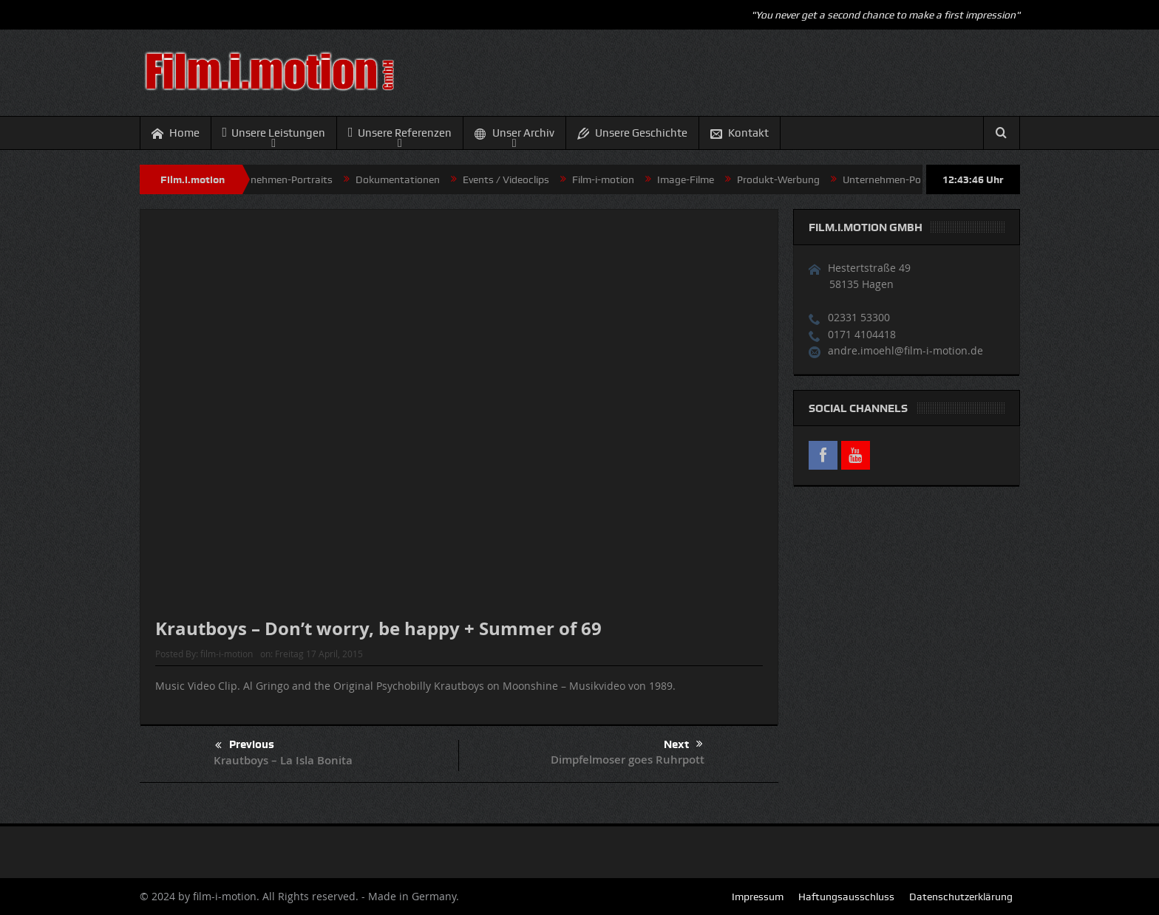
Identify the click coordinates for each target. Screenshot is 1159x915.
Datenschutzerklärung (961, 896)
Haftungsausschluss (846, 896)
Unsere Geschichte (632, 133)
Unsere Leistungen (274, 132)
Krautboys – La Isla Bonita (283, 760)
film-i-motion (226, 653)
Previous (244, 746)
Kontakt (739, 133)
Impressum (758, 896)
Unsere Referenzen (400, 132)
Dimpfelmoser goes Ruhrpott (627, 759)
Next (683, 744)
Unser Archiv (514, 133)
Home (176, 133)
